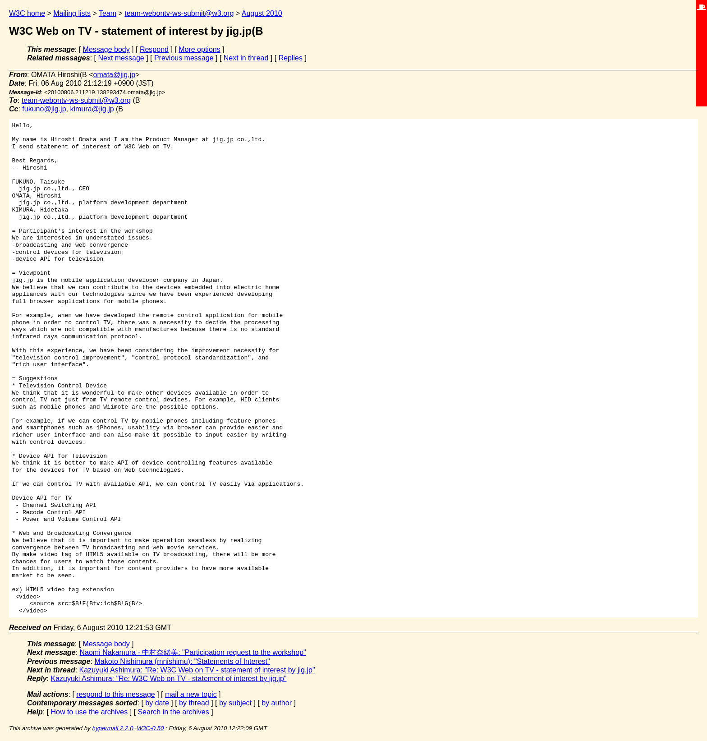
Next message (121, 58)
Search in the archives (173, 712)
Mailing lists (72, 13)
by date (157, 703)
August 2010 (262, 13)
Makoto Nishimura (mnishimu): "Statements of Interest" (182, 661)
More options (199, 49)
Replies (291, 58)
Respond (154, 49)
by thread (194, 703)
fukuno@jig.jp (44, 109)
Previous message (184, 58)
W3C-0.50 (150, 728)
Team (107, 13)
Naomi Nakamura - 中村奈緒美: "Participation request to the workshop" (193, 652)
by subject (235, 703)
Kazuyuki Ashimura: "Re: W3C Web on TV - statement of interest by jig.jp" (197, 670)
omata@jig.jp (114, 74)
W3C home (27, 13)
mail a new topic (191, 694)
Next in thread (246, 58)
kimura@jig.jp (92, 109)
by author (277, 703)
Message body (106, 49)
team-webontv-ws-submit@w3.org (179, 13)
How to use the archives (89, 712)
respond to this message (115, 694)
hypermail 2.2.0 (112, 728)
